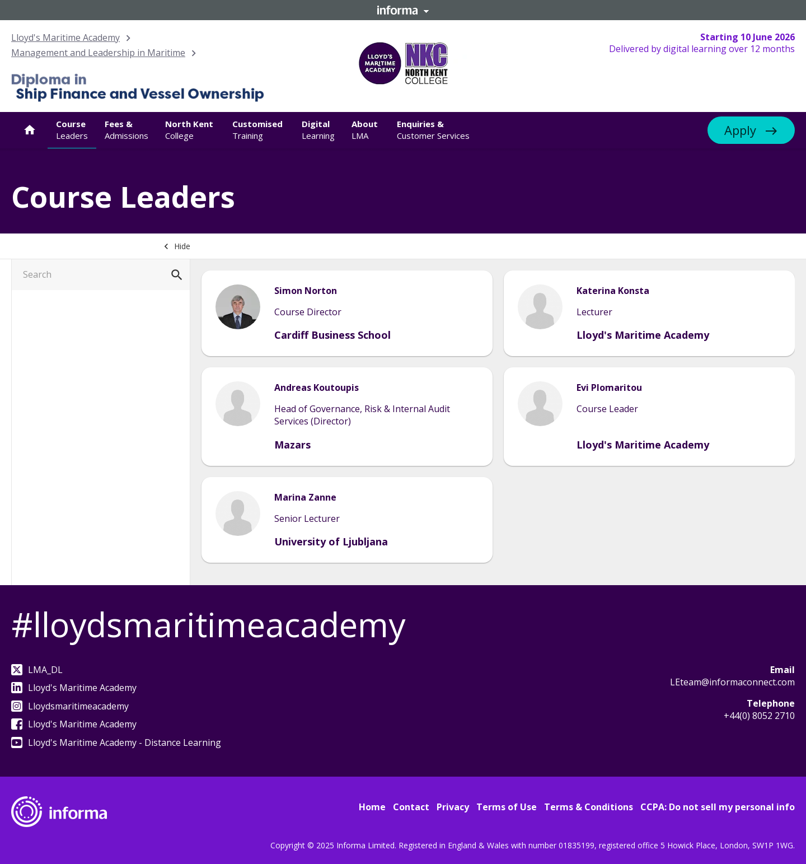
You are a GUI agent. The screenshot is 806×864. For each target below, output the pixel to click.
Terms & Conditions (588, 807)
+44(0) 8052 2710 (759, 715)
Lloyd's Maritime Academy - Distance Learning (116, 742)
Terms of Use (506, 807)
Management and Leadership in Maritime (98, 52)
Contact (411, 807)
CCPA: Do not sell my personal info (717, 807)
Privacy (453, 807)
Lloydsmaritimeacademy (70, 706)
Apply (740, 130)
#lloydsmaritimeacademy (208, 624)
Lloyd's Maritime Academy (65, 37)
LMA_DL (37, 670)
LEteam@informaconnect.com (732, 682)
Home (372, 807)
